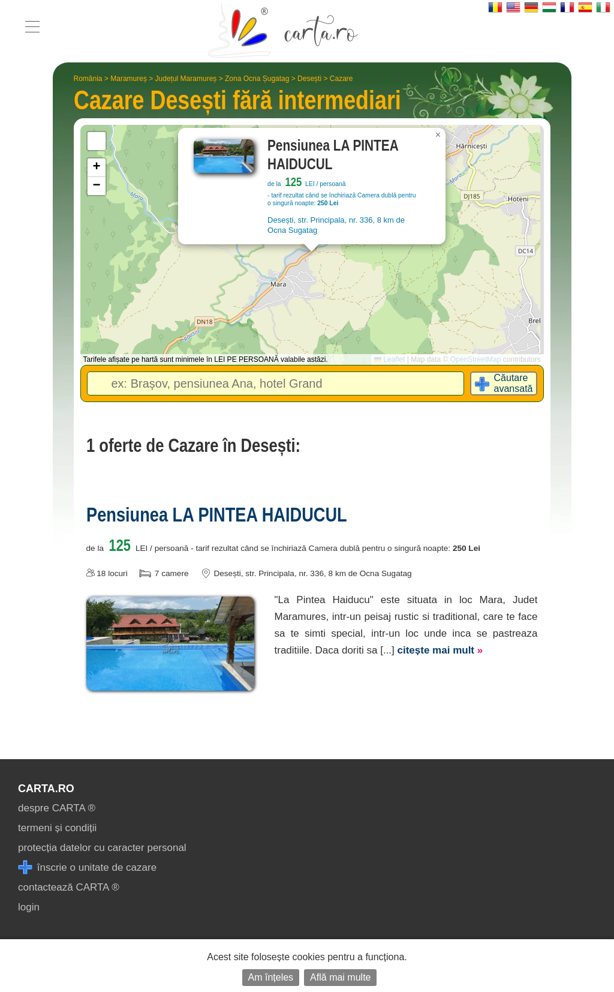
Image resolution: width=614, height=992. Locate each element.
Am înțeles (271, 977)
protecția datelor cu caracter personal (102, 847)
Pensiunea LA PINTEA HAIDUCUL (216, 514)
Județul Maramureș (186, 78)
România (88, 78)
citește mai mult (440, 650)
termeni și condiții (57, 828)
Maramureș (128, 78)
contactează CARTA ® (68, 887)
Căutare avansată (513, 383)
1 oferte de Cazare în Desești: (193, 445)
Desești (309, 78)
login (29, 907)
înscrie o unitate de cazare (87, 867)
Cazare (341, 78)
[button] (438, 135)
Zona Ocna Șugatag (257, 78)
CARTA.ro (46, 789)
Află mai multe (340, 977)
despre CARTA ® (56, 808)
